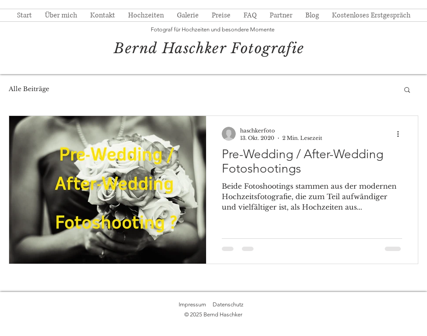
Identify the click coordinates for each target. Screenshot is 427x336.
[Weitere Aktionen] (401, 134)
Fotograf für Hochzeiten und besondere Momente (212, 29)
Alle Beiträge (29, 89)
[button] (407, 90)
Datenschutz (228, 304)
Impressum (192, 304)
